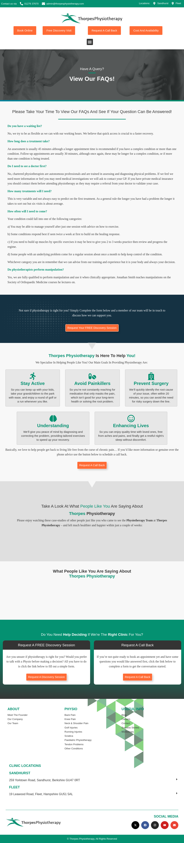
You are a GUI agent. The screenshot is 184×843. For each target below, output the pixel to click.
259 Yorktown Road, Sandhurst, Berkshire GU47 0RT (44, 780)
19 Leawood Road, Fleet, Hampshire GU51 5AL (41, 794)
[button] (90, 42)
